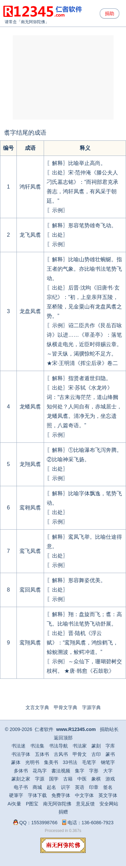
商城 (37, 787)
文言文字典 (37, 707)
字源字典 (91, 707)
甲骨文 (80, 754)
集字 (79, 770)
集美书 (51, 762)
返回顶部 (63, 737)
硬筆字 (16, 795)
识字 (65, 787)
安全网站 (108, 803)
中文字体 (84, 795)
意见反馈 (85, 803)
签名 (108, 787)
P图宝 (32, 803)
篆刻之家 (20, 778)
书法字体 (20, 754)
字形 (93, 770)
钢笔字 (108, 762)
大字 (108, 770)
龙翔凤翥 (30, 464)
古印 (96, 754)
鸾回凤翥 (30, 590)
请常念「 (13, 22)
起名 (51, 787)
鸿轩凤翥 (30, 187)
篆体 (15, 762)
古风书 (61, 754)
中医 (82, 778)
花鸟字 (40, 770)
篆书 (110, 754)
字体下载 (37, 795)
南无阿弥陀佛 (33, 22)
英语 (79, 787)
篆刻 (96, 745)
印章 (93, 787)
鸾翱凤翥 (30, 507)
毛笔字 (89, 762)
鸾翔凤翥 (30, 642)
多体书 (21, 770)
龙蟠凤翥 (30, 406)
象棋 (96, 778)
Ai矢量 (14, 803)
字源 (39, 778)
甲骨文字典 (65, 707)
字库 (110, 745)
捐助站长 (109, 729)
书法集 (37, 745)
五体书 (42, 754)
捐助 (109, 13)
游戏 (110, 778)
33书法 (70, 762)
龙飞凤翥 (30, 235)
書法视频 (60, 770)
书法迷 (18, 745)
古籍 (68, 778)
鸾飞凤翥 (30, 551)
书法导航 (58, 745)
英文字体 (107, 795)
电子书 (21, 787)
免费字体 (60, 795)
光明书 (32, 762)
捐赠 (63, 811)
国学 (53, 778)
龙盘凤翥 (30, 311)
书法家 (80, 745)
